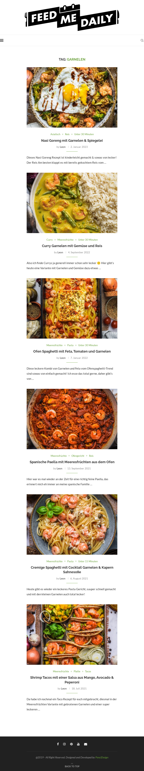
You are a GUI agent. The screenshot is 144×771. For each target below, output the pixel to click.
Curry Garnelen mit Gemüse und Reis (72, 246)
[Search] (142, 40)
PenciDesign (101, 757)
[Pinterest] (71, 744)
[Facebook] (58, 744)
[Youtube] (78, 744)
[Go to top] (72, 766)
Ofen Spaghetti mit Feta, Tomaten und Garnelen (72, 351)
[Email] (85, 744)
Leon (63, 146)
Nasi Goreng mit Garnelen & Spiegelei (72, 140)
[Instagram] (64, 744)
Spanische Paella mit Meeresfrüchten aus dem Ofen (72, 462)
